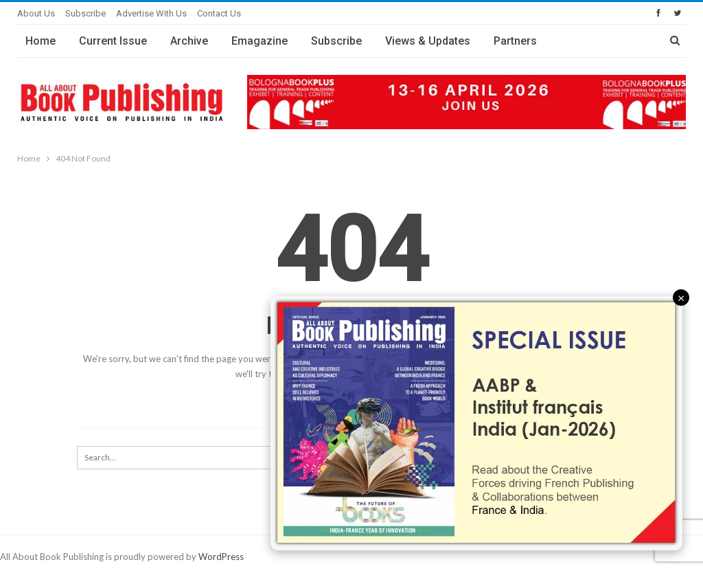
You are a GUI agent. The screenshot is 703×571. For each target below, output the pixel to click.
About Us (36, 13)
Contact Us (219, 13)
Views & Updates (427, 40)
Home (40, 40)
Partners (515, 40)
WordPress (221, 556)
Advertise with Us (151, 13)
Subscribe (85, 13)
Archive (189, 40)
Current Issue (113, 40)
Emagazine (259, 40)
